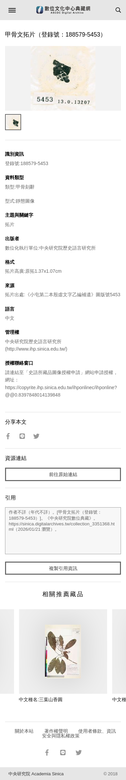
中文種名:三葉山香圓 (40, 699)
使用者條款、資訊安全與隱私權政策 (79, 733)
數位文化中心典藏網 (63, 10)
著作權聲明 (56, 731)
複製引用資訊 (63, 568)
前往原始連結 (63, 474)
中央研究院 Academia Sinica (36, 773)
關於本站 (24, 731)
